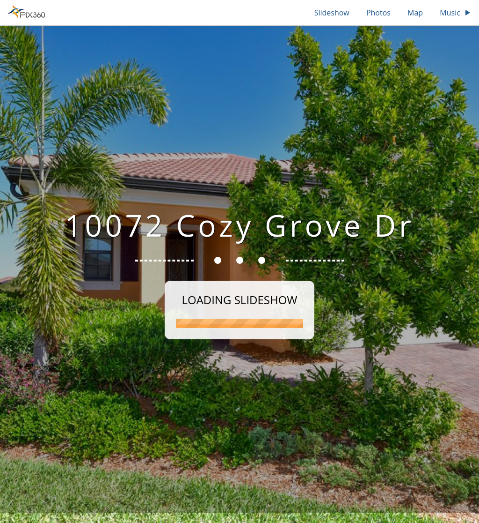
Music (456, 12)
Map (415, 12)
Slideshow (331, 12)
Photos (378, 12)
